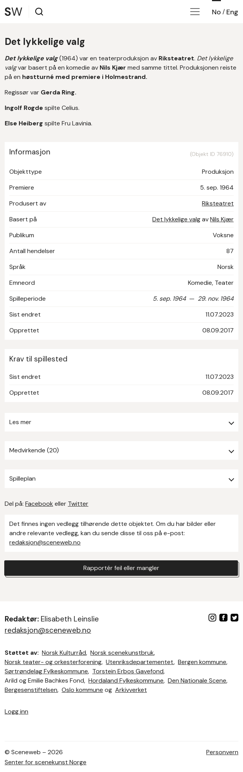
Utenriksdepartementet (140, 662)
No (216, 12)
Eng (232, 12)
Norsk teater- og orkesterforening (53, 662)
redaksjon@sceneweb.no (45, 542)
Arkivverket (131, 690)
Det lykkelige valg (176, 219)
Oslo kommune (82, 690)
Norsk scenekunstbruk (122, 653)
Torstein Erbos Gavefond (128, 671)
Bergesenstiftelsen (31, 690)
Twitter (78, 504)
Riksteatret (218, 203)
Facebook (39, 504)
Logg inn (16, 711)
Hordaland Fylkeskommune (126, 680)
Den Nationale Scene (197, 680)
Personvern (222, 752)
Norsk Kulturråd (64, 653)
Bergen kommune (202, 662)
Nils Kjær (222, 219)
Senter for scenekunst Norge (45, 762)
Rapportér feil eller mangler (121, 568)
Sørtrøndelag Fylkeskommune (46, 671)
